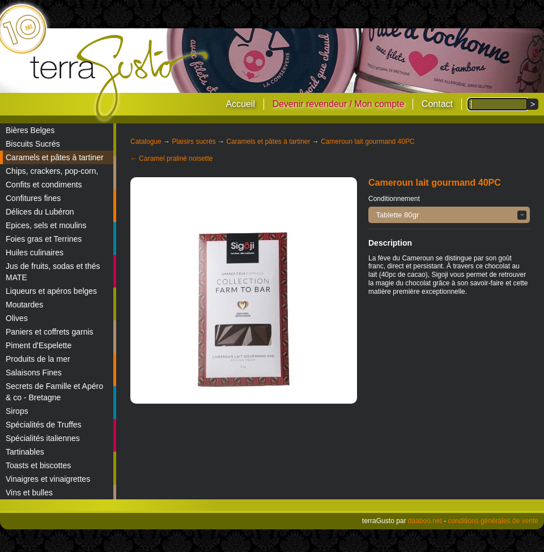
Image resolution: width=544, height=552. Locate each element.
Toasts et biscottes (38, 465)
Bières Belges (30, 130)
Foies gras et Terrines (44, 238)
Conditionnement (394, 199)
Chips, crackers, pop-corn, (52, 171)
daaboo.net (425, 521)
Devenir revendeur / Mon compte (338, 104)
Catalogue (146, 142)
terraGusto (119, 78)
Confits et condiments (44, 184)
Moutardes (24, 304)
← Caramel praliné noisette (171, 158)
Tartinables (25, 451)
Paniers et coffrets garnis (50, 331)
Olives (17, 318)
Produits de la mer (38, 358)
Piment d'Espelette (38, 345)
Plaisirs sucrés (193, 142)
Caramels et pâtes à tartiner (55, 157)
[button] (449, 215)
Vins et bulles (29, 492)
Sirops (17, 411)
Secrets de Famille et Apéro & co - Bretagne (54, 392)
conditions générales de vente (493, 521)
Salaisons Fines (34, 372)
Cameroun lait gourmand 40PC (367, 142)
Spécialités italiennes (43, 438)
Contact (437, 104)
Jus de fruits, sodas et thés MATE (53, 272)
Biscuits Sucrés (33, 143)
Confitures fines (33, 198)
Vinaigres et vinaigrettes (48, 478)
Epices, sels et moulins (46, 225)
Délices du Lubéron (40, 211)
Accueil (240, 104)
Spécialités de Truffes (44, 424)
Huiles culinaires (34, 252)
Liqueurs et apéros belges (51, 291)
